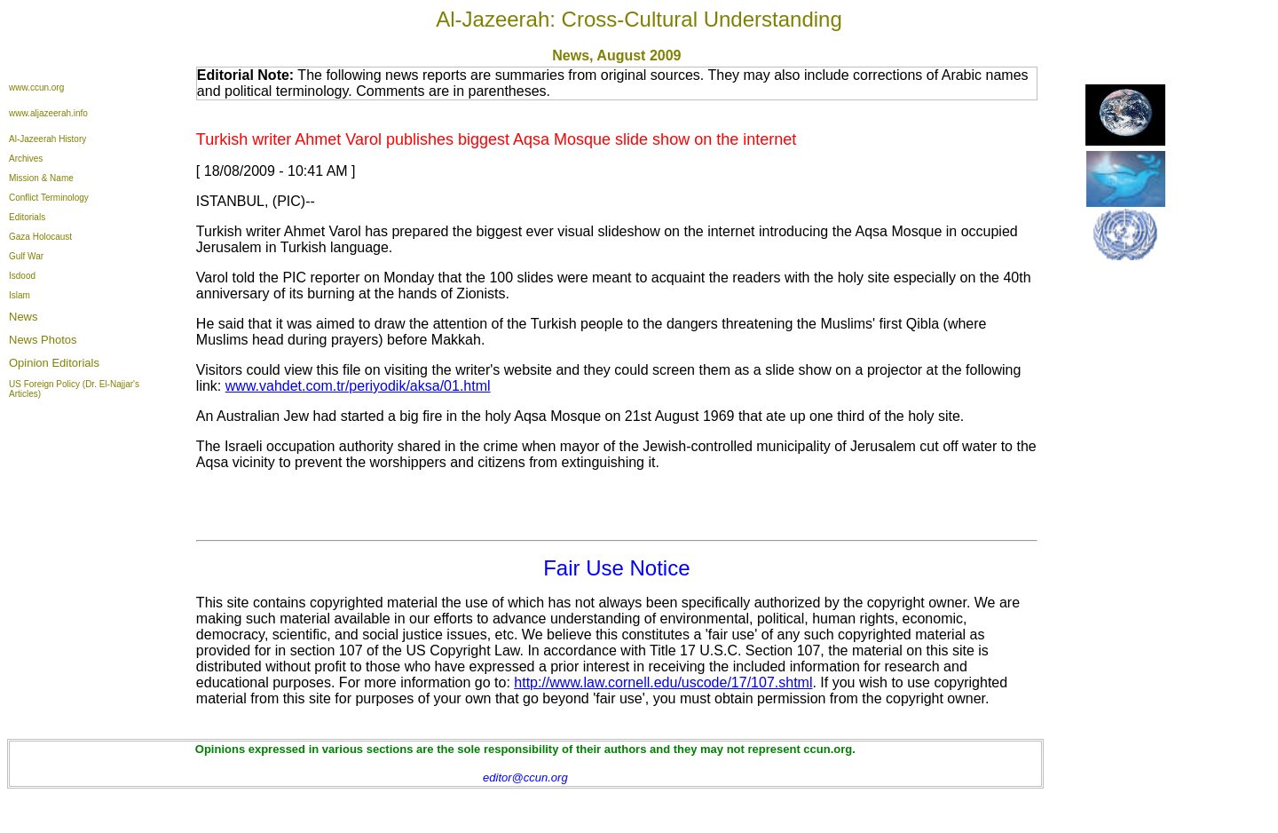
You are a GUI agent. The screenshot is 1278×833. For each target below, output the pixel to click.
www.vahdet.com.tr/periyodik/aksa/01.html (358, 385)
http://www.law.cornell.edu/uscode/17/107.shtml (663, 682)
